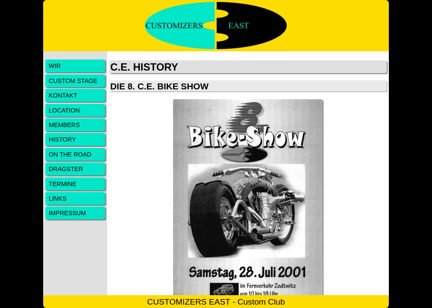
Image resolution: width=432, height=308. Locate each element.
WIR (55, 65)
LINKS (58, 198)
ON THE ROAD (70, 154)
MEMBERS (64, 124)
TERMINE (62, 184)
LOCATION (64, 110)
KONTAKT (63, 95)
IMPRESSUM (67, 213)
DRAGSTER (66, 169)
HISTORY (62, 139)
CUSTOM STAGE (73, 80)
